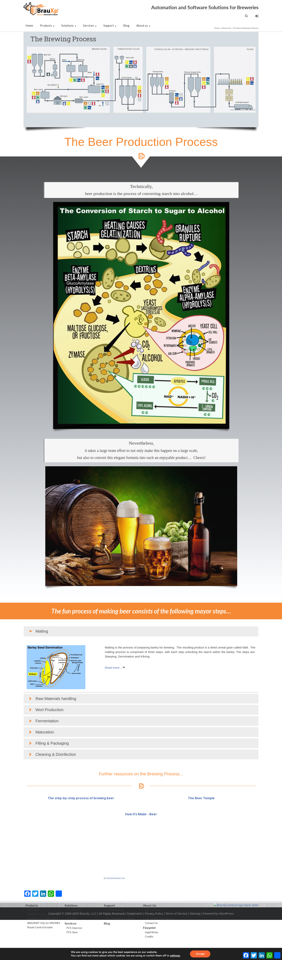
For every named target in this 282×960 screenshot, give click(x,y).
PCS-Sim (71, 935)
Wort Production (49, 731)
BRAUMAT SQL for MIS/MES (43, 944)
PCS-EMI (72, 939)
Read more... (113, 688)
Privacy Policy (154, 930)
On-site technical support (120, 939)
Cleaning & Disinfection (55, 775)
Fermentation (47, 742)
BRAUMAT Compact (39, 935)
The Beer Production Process (245, 28)
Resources (226, 28)
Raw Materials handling (55, 720)
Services (90, 25)
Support (109, 25)
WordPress (226, 930)
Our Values (151, 935)
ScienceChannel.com (115, 899)
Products (47, 25)
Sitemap (195, 930)
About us (143, 25)
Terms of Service (176, 930)
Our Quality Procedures (158, 939)
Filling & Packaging (52, 764)
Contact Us (151, 944)
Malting (41, 652)
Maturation (44, 753)
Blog (126, 25)
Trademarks (134, 930)
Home (29, 25)
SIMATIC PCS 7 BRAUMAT (42, 939)
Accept (200, 954)
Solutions (68, 25)
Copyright (54, 930)
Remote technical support (120, 935)
